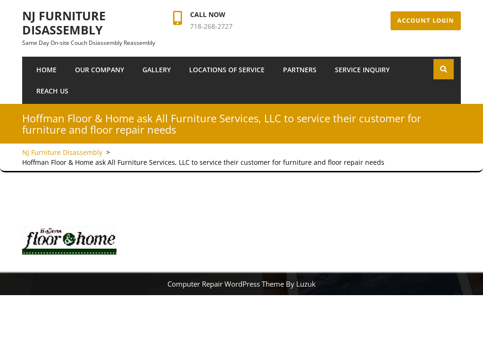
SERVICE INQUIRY (362, 69)
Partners (299, 69)
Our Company (99, 69)
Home (46, 69)
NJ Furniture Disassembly (64, 23)
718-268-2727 (211, 26)
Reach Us (52, 90)
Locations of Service (227, 69)
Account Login (425, 20)
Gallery (156, 69)
